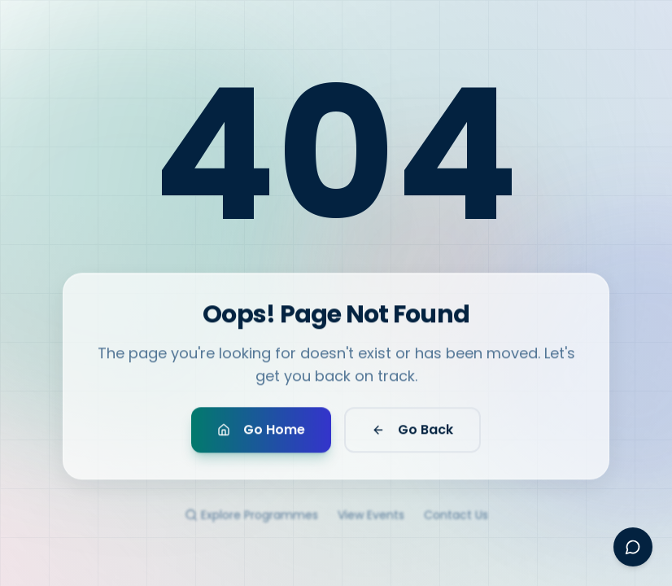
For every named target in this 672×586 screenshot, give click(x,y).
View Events (371, 523)
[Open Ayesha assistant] (632, 546)
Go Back (412, 434)
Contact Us (456, 523)
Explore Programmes (251, 523)
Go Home (261, 434)
